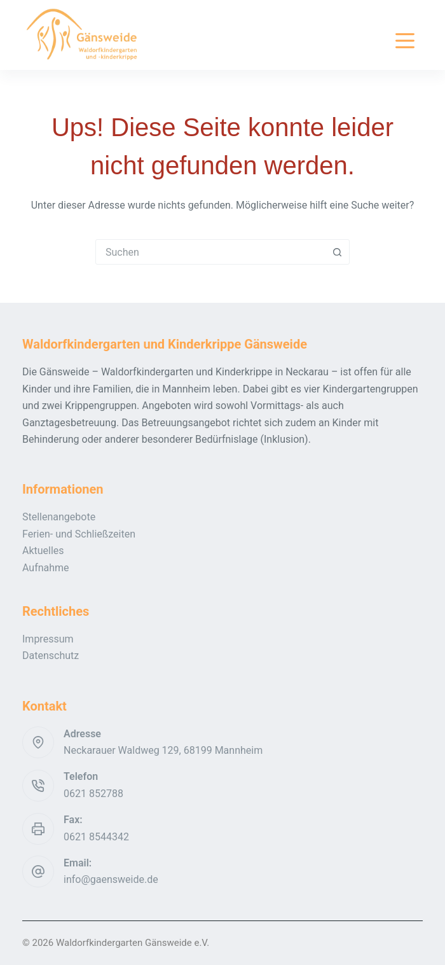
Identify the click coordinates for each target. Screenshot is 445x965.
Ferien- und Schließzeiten (78, 534)
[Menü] (404, 40)
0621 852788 (93, 794)
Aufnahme (45, 568)
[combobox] (210, 252)
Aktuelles (43, 551)
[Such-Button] (337, 252)
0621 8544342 (96, 837)
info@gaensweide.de (111, 879)
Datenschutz (50, 655)
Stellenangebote (58, 517)
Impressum (48, 639)
